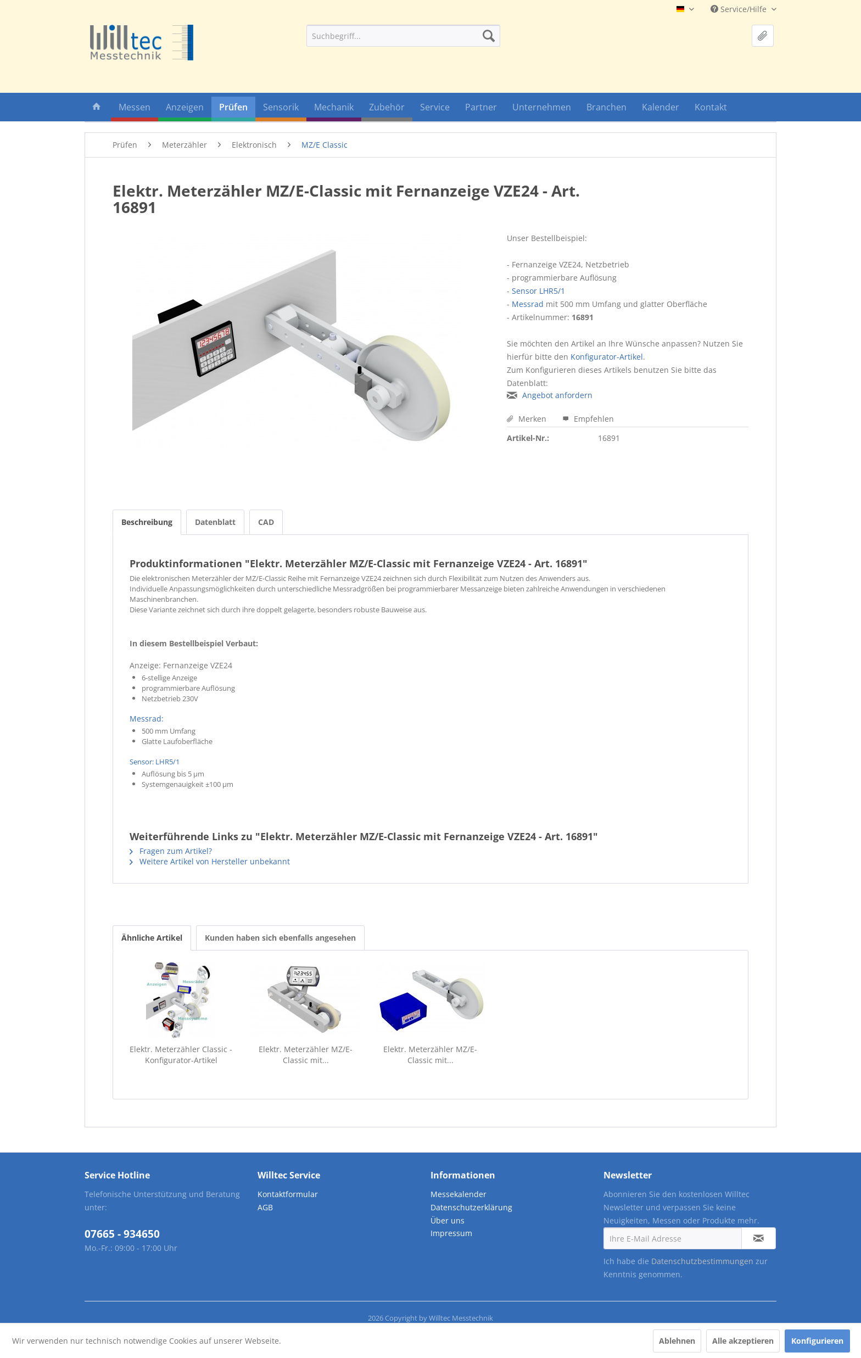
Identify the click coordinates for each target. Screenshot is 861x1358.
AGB (265, 1207)
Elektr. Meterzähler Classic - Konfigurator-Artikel (181, 1054)
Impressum (451, 1233)
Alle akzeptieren (743, 1340)
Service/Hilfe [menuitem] (740, 9)
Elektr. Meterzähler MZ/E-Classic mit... (306, 1054)
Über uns (448, 1220)
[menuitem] (403, 36)
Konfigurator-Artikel (607, 356)
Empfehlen (588, 418)
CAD (266, 522)
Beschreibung (146, 522)
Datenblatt (215, 522)
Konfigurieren (817, 1340)
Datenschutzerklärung (471, 1207)
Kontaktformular (288, 1194)
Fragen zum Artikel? (171, 851)
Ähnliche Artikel (151, 937)
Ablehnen (677, 1340)
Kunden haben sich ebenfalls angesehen (280, 937)
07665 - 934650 (122, 1234)
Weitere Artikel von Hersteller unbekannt (210, 861)
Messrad (528, 304)
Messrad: (147, 718)
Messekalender (459, 1194)
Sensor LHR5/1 (538, 291)
